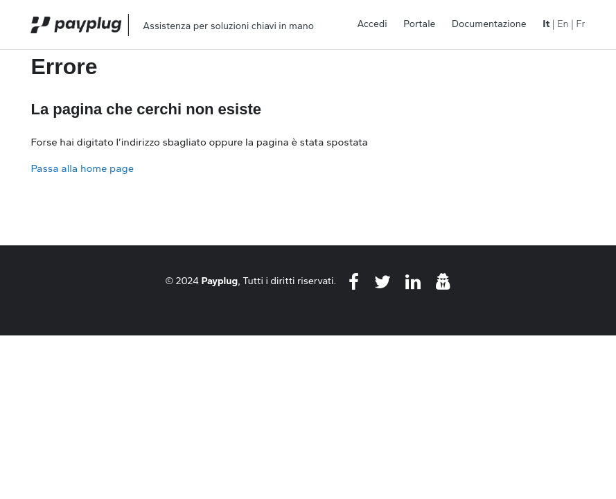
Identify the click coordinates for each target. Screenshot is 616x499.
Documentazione (489, 24)
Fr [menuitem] (580, 24)
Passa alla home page (82, 168)
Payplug (220, 280)
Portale (419, 24)
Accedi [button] (372, 24)
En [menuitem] (562, 24)
